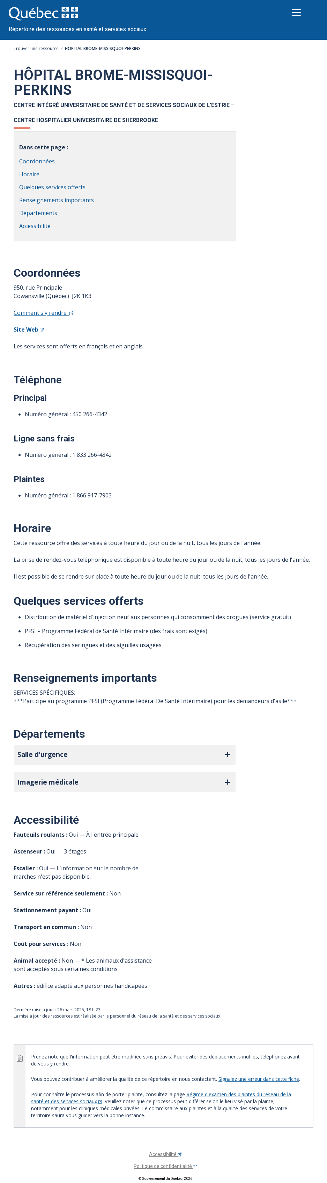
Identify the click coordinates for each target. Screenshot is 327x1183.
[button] (125, 754)
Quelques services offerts (52, 187)
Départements (38, 213)
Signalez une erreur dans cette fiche (258, 1079)
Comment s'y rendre (43, 313)
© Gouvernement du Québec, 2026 (165, 1179)
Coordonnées (37, 161)
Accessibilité (35, 226)
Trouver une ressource (36, 48)
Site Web (29, 329)
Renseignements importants (56, 200)
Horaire (29, 174)
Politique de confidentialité (165, 1166)
